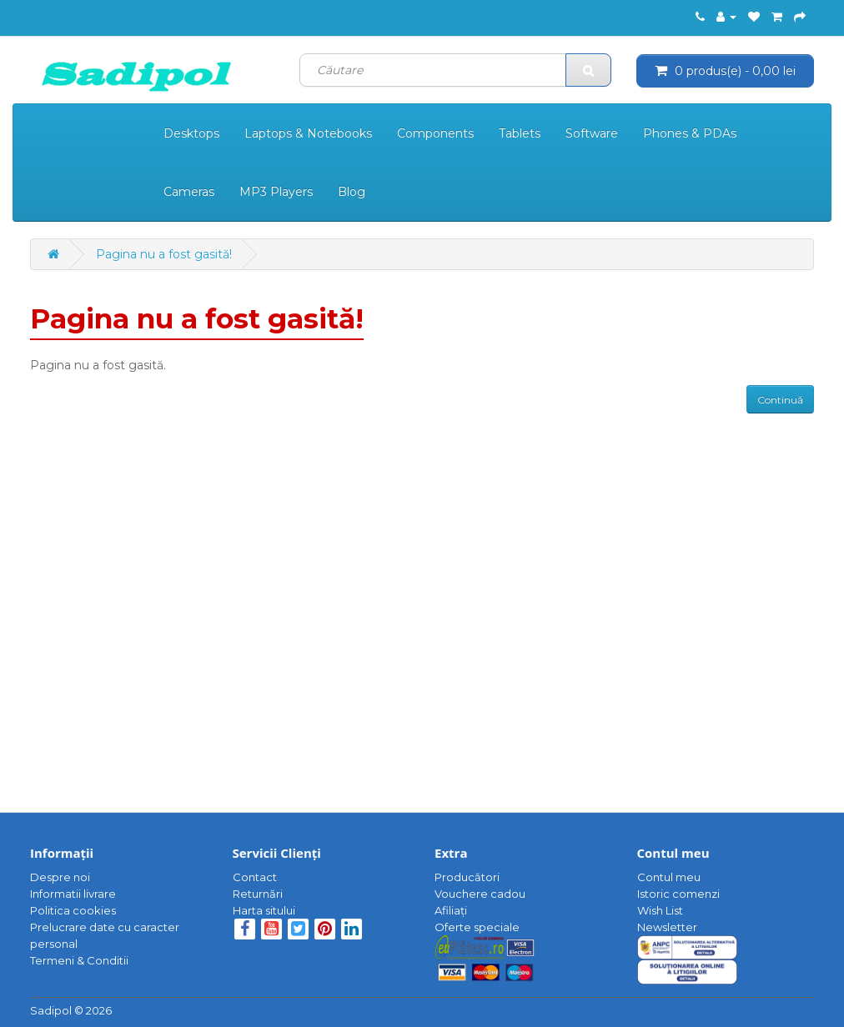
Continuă (780, 399)
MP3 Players (276, 191)
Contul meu (669, 877)
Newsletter (667, 927)
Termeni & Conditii (79, 960)
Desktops (191, 133)
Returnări (258, 893)
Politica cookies (73, 910)
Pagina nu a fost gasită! (164, 254)
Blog (351, 191)
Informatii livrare (73, 893)
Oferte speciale (477, 927)
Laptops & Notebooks (308, 133)
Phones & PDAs (689, 133)
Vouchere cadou (480, 893)
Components (435, 133)
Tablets (519, 133)
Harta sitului (264, 910)
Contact (255, 877)
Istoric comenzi (678, 893)
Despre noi (60, 877)
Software (591, 133)
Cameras (188, 191)
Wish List (660, 910)
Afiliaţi (451, 910)
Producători (467, 877)
